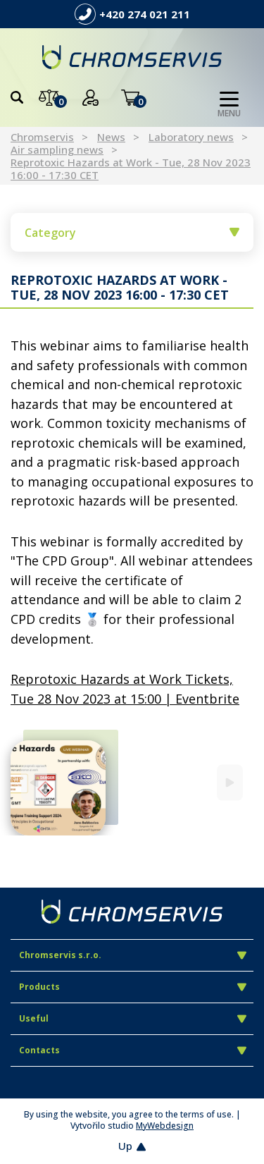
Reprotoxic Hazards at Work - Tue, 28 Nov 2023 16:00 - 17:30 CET (131, 168)
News (111, 137)
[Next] (230, 783)
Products (132, 987)
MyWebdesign (165, 1126)
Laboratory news (191, 137)
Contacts (132, 1050)
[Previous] (34, 783)
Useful (132, 1018)
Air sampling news (57, 149)
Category (132, 232)
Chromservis (42, 137)
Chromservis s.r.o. (132, 955)
